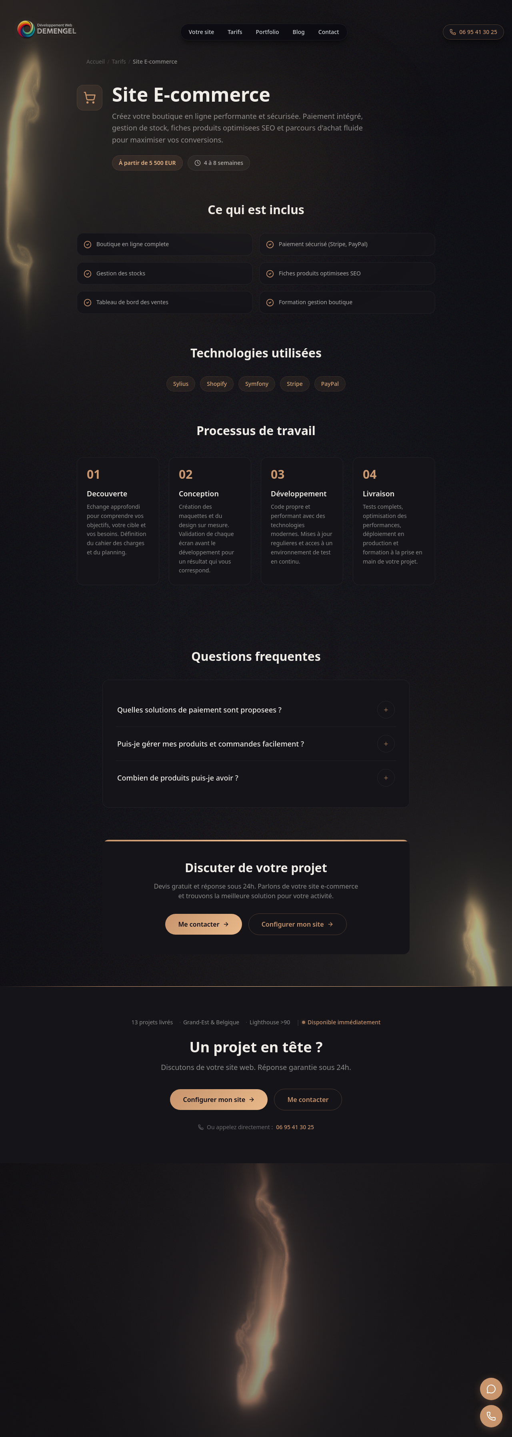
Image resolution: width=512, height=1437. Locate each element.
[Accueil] (46, 32)
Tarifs (235, 32)
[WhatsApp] (491, 1389)
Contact (328, 32)
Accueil (95, 61)
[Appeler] (491, 1416)
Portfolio (267, 32)
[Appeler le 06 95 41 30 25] (473, 32)
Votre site (201, 32)
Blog (299, 32)
